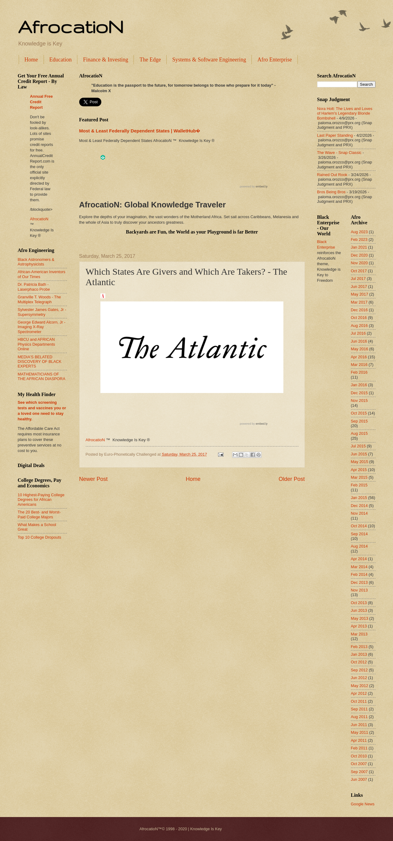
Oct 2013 (359, 602)
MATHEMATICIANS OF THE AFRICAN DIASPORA (41, 376)
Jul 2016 (358, 333)
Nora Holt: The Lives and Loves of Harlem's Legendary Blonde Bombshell (344, 113)
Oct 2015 (359, 413)
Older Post (291, 479)
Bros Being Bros (331, 192)
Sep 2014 (359, 534)
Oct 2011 (359, 701)
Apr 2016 (359, 357)
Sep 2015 (359, 421)
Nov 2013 (359, 590)
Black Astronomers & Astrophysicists (36, 261)
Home (31, 60)
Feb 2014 (359, 574)
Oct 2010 (359, 756)
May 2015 (359, 461)
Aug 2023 (359, 232)
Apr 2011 (359, 740)
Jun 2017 (359, 286)
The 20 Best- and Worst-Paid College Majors (39, 514)
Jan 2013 (359, 654)
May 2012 (359, 685)
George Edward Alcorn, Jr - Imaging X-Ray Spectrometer (41, 327)
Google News (363, 804)
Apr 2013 (359, 626)
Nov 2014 (359, 513)
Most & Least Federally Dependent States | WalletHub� (139, 130)
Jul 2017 (358, 278)
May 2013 (359, 618)
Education (60, 60)
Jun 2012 (359, 677)
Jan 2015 (359, 497)
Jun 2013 (359, 610)
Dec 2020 (359, 255)
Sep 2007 (359, 771)
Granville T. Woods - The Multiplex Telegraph (39, 299)
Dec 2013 (359, 582)
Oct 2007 (359, 763)
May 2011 (359, 732)
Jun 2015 (359, 454)
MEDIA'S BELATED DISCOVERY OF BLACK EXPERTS (40, 362)
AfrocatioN (70, 26)
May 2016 (359, 349)
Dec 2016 (359, 310)
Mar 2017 (359, 302)
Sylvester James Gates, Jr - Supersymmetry (42, 311)
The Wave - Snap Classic (339, 152)
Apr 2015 (359, 469)
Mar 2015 (359, 477)
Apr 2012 (359, 693)
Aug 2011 (359, 716)
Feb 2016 (359, 372)
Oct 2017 (359, 271)
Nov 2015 (359, 400)
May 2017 (359, 294)
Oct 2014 (359, 526)
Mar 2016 (359, 364)
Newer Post (93, 479)
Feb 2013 (359, 646)
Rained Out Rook (332, 174)
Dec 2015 (359, 393)
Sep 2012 (359, 670)
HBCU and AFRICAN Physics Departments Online (36, 344)
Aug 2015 (359, 433)
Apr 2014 (359, 558)
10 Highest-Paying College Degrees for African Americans (41, 500)
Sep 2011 (359, 709)
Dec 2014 (359, 505)
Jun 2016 (359, 341)
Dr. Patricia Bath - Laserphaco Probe (34, 286)
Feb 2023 (359, 239)
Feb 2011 (359, 748)
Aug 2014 (359, 546)
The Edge (150, 60)
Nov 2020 (359, 263)
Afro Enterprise (274, 60)
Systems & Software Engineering (209, 60)
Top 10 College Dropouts (39, 537)
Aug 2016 (359, 325)
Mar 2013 (359, 634)
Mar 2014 (359, 566)
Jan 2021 (359, 247)
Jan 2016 (359, 385)
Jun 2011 (359, 724)
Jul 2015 (358, 446)
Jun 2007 (359, 779)
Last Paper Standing (335, 135)
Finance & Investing (105, 60)
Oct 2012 (359, 662)
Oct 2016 (359, 317)
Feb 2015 (359, 485)
